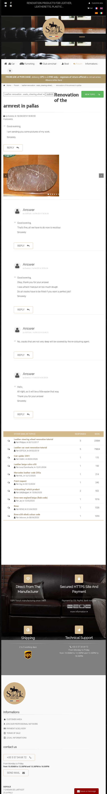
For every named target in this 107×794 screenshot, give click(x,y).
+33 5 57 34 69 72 (19, 757)
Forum (77, 64)
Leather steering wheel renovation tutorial (33, 439)
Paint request (20, 481)
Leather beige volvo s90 (25, 464)
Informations (91, 64)
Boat (65, 64)
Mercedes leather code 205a (27, 472)
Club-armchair (48, 64)
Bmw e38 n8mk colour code (27, 514)
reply (13, 148)
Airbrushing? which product (27, 489)
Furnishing (27, 64)
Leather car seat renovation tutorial (30, 447)
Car (11, 64)
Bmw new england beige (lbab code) (31, 497)
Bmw (16, 506)
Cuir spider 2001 (22, 456)
